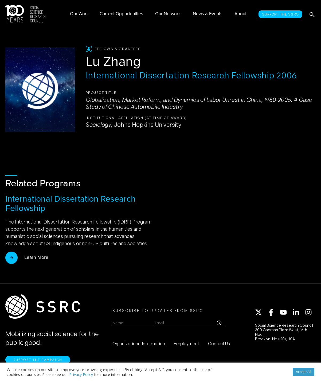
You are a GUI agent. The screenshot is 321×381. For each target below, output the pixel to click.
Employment (186, 343)
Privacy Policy (81, 374)
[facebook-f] (273, 312)
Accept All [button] (303, 371)
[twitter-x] (261, 312)
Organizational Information (138, 343)
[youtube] (286, 312)
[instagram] (309, 312)
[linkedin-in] (298, 312)
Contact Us (219, 343)
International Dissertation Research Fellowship (70, 203)
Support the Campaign (37, 359)
